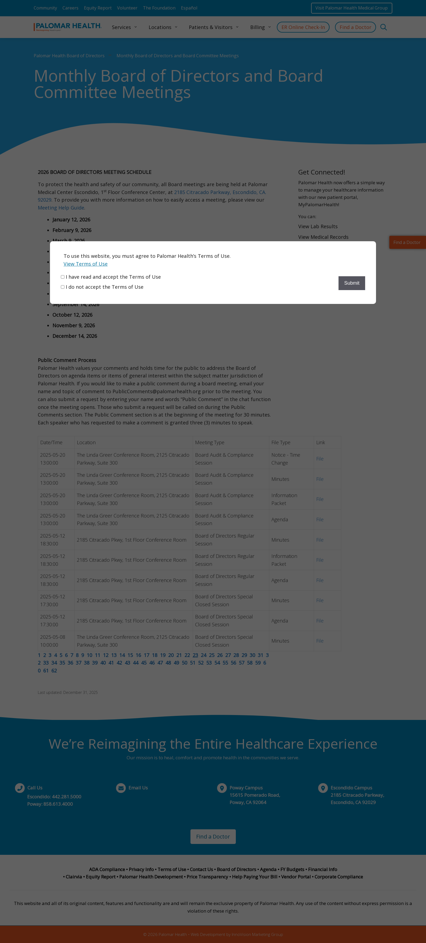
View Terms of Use (86, 264)
